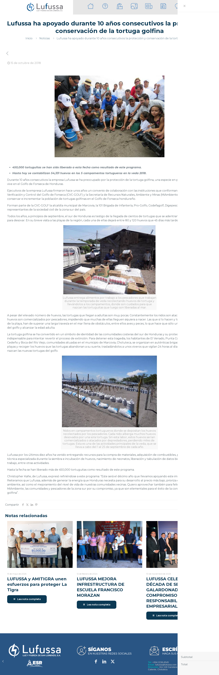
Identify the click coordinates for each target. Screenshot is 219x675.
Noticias (44, 38)
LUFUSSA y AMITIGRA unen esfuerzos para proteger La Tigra (37, 584)
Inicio (29, 38)
